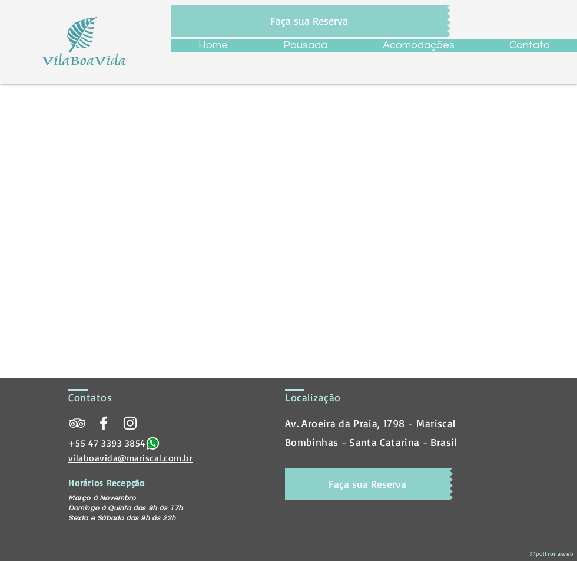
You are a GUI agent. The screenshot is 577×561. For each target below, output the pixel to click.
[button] (418, 45)
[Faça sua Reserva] (309, 21)
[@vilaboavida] (130, 423)
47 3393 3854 (117, 443)
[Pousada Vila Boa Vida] (77, 423)
